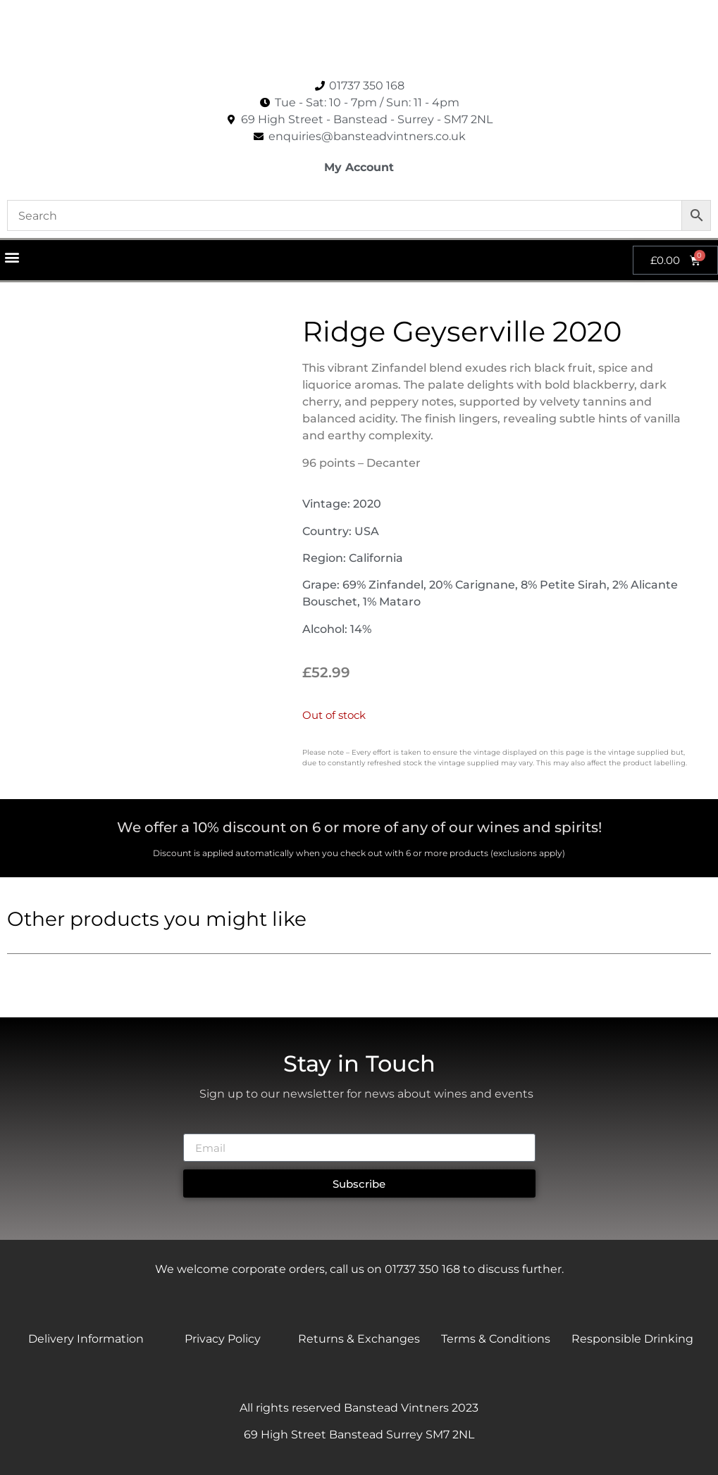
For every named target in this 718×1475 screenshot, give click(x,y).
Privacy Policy (223, 1338)
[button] (11, 256)
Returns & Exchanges (359, 1338)
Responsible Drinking (632, 1338)
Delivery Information (86, 1338)
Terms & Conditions (495, 1338)
